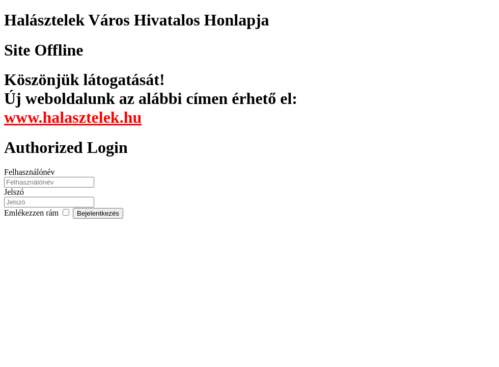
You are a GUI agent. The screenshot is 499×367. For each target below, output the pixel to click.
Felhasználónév (29, 172)
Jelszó (14, 192)
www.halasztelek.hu (73, 117)
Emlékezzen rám (38, 212)
